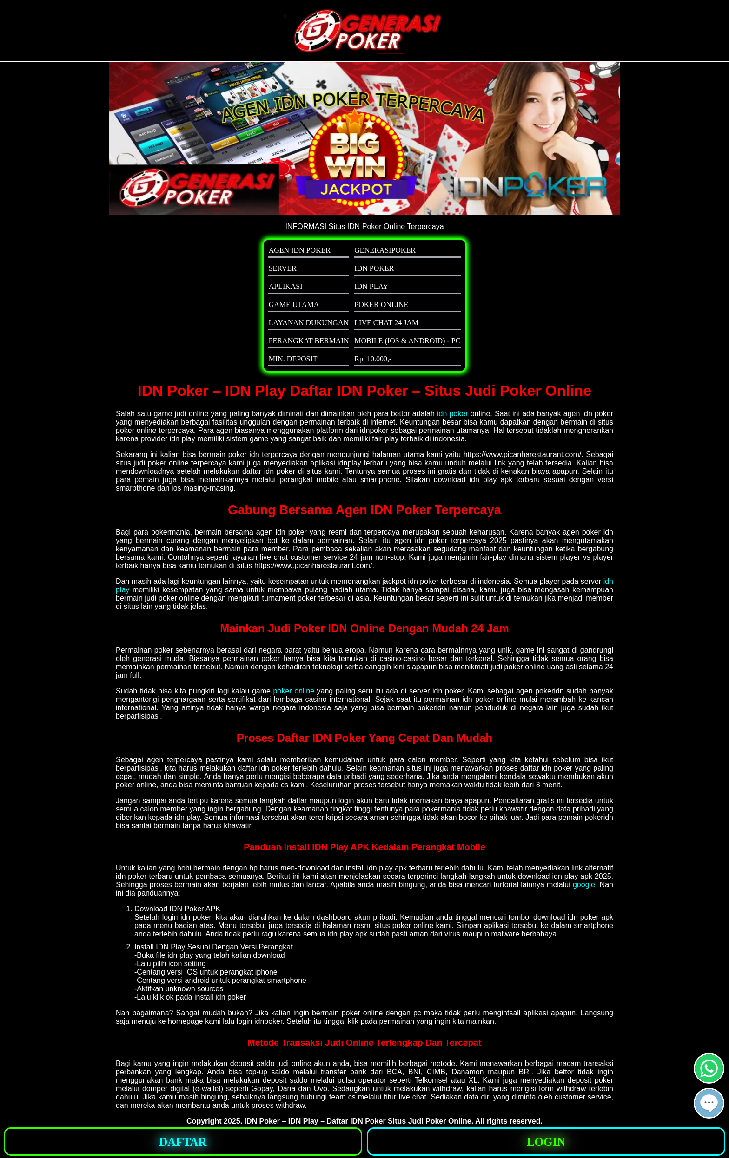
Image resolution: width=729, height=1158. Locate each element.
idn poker (452, 414)
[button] (709, 1103)
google (584, 885)
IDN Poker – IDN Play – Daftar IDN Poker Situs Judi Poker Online (358, 1121)
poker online (293, 691)
